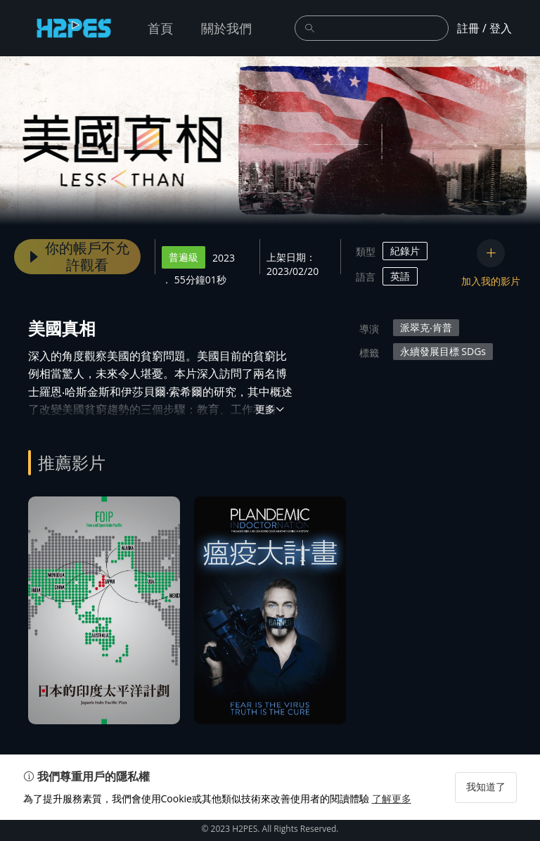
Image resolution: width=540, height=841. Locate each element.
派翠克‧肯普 (426, 327)
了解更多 (396, 819)
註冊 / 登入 (484, 28)
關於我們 (226, 28)
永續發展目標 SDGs (443, 351)
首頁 (160, 28)
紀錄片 (405, 250)
